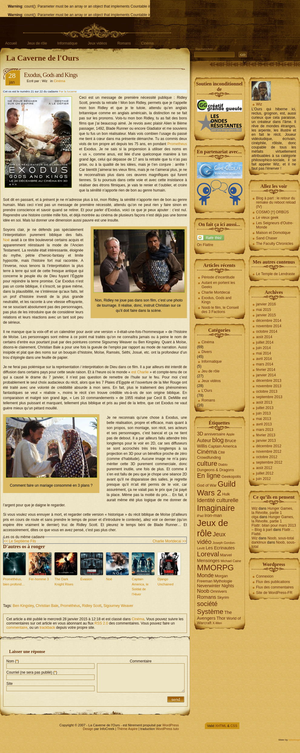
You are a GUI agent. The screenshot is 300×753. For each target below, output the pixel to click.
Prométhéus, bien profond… (14, 581)
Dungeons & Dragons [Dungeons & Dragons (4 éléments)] (215, 470)
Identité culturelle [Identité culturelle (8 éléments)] (217, 500)
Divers (207, 352)
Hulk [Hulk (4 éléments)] (226, 494)
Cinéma (147, 43)
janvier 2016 (266, 304)
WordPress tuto (167, 729)
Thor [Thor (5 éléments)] (220, 618)
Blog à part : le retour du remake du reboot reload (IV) (276, 202)
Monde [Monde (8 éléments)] (205, 575)
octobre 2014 (266, 331)
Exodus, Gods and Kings (51, 75)
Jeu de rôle (210, 371)
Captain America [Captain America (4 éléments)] (222, 446)
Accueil (11, 43)
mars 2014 (264, 364)
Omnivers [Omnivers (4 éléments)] (218, 591)
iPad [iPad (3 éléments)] (200, 516)
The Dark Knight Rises (64, 581)
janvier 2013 (266, 440)
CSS (233, 726)
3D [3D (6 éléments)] (200, 433)
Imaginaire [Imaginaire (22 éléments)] (216, 508)
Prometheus (177, 144)
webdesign (294, 739)
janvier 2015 (266, 315)
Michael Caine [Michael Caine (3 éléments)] (231, 561)
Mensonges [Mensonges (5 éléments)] (208, 560)
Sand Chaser (266, 238)
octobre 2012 (266, 457)
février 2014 (265, 370)
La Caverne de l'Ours (42, 58)
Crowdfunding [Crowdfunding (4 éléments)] (209, 457)
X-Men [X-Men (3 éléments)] (217, 623)
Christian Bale (47, 606)
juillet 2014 (264, 342)
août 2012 (264, 468)
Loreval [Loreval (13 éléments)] (208, 554)
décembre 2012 (268, 446)
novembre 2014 (268, 326)
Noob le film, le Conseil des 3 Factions (220, 309)
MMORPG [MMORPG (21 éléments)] (215, 567)
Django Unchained (166, 581)
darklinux (259, 542)
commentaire (16, 627)
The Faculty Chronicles (274, 244)
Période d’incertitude (218, 277)
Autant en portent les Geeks (218, 285)
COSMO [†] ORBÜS (272, 212)
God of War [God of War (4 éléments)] (207, 485)
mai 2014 (263, 353)
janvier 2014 (266, 375)
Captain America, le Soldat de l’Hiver (140, 586)
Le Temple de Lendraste (275, 274)
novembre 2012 (268, 451)
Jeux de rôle (37, 43)
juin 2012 (263, 479)
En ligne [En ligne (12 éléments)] (209, 475)
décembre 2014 (268, 320)
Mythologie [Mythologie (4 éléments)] (222, 581)
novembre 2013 (268, 386)
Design (88, 729)
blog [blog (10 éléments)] (218, 440)
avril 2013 (264, 424)
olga (255, 517)
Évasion (86, 579)
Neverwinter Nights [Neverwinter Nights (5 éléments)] (215, 585)
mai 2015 (263, 310)
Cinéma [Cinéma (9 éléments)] (207, 451)
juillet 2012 (264, 473)
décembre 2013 (268, 380)
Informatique (67, 43)
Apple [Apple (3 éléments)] (230, 434)
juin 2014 (263, 348)
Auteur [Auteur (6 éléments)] (204, 440)
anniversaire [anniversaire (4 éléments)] (214, 434)
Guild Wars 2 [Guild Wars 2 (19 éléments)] (216, 488)
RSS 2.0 (101, 623)
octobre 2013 (266, 391)
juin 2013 (263, 413)
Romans (124, 43)
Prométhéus (70, 606)
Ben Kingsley (23, 606)
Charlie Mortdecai (216, 292)
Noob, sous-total (281, 538)
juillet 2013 (264, 408)
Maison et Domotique (273, 233)
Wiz (259, 104)
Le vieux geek (267, 217)
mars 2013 (264, 430)
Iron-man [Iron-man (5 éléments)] (213, 515)
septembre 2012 (269, 462)
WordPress (170, 725)
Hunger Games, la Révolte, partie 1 (272, 510)
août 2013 (264, 402)
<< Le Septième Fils (20, 541)
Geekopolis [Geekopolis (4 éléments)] (231, 476)
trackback (47, 627)
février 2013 (265, 435)
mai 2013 (263, 419)
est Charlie (139, 372)
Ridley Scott (92, 606)
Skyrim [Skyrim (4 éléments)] (223, 597)
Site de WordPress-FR (274, 593)
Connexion (264, 576)
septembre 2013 (269, 397)
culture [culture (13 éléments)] (207, 463)
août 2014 (264, 337)
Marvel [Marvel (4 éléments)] (226, 555)
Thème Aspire (127, 729)
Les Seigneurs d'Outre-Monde (274, 225)
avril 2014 (264, 359)
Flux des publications (273, 582)
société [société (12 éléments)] (207, 604)
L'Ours (207, 390)
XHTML (220, 726)
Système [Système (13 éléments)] (210, 611)
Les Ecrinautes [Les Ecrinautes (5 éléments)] (220, 547)
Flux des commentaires (275, 587)
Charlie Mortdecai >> (169, 541)
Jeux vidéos (97, 43)
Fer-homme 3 (39, 579)
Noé (6, 240)
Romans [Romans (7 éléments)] (206, 597)
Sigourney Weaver (118, 606)
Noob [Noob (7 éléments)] (203, 591)
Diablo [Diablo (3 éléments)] (222, 464)
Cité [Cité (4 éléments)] (221, 452)
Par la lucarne (68, 91)
